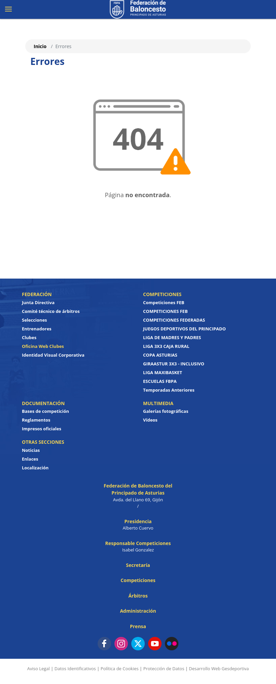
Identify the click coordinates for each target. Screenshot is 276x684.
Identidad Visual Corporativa (53, 355)
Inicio (40, 46)
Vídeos (150, 420)
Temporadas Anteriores (169, 390)
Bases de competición (45, 411)
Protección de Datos (163, 668)
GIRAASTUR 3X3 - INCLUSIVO (173, 364)
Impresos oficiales (41, 429)
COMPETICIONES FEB (165, 311)
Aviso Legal (38, 668)
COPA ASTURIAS (160, 355)
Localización (35, 468)
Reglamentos (36, 420)
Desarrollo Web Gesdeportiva (219, 668)
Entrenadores (36, 329)
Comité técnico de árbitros (51, 311)
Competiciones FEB (163, 302)
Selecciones (34, 320)
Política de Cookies (120, 668)
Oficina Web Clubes (43, 346)
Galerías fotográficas (165, 411)
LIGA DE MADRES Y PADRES (172, 337)
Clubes (29, 337)
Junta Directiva (38, 302)
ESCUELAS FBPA (160, 381)
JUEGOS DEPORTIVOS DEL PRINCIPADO (184, 329)
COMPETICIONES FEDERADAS (174, 320)
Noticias (31, 450)
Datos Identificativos (75, 668)
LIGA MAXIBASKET (162, 372)
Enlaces (30, 459)
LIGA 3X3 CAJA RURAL (166, 346)
